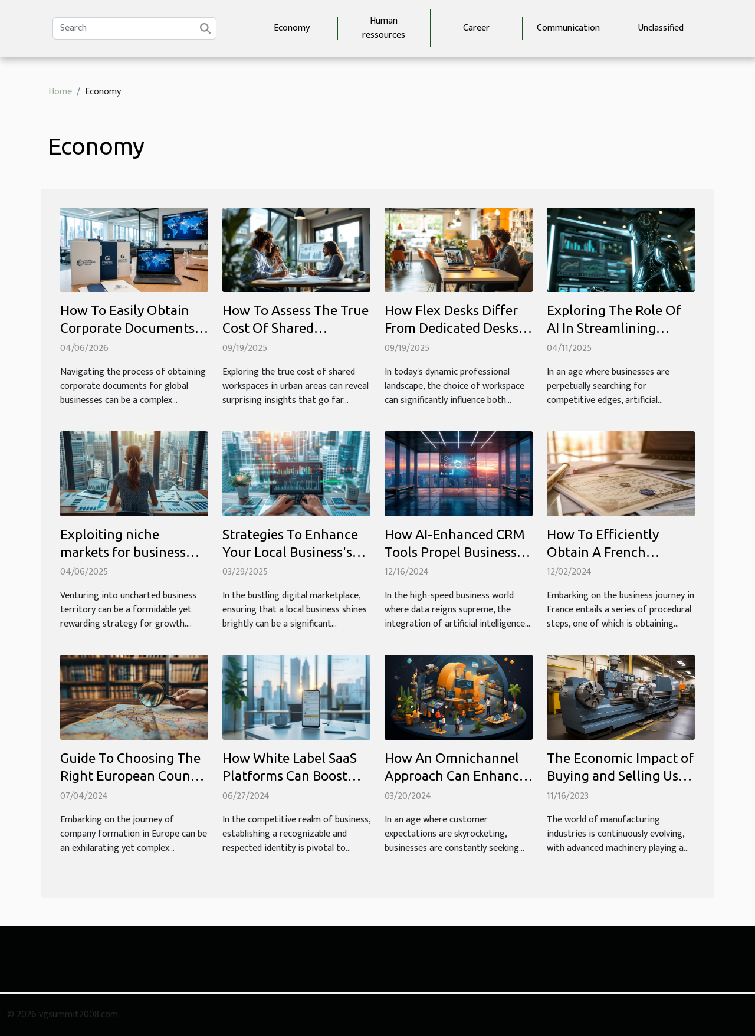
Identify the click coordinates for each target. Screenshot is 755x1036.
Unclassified (661, 28)
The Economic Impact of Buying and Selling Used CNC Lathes (620, 775)
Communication (568, 28)
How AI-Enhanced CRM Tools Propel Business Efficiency (455, 552)
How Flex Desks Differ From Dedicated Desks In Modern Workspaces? (456, 328)
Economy (292, 28)
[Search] (134, 28)
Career (476, 28)
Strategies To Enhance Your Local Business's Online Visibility (290, 552)
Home (60, 92)
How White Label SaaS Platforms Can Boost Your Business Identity (289, 775)
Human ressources (383, 28)
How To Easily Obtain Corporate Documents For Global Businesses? (128, 328)
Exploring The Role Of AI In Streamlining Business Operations (614, 328)
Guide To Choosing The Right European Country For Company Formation (134, 775)
